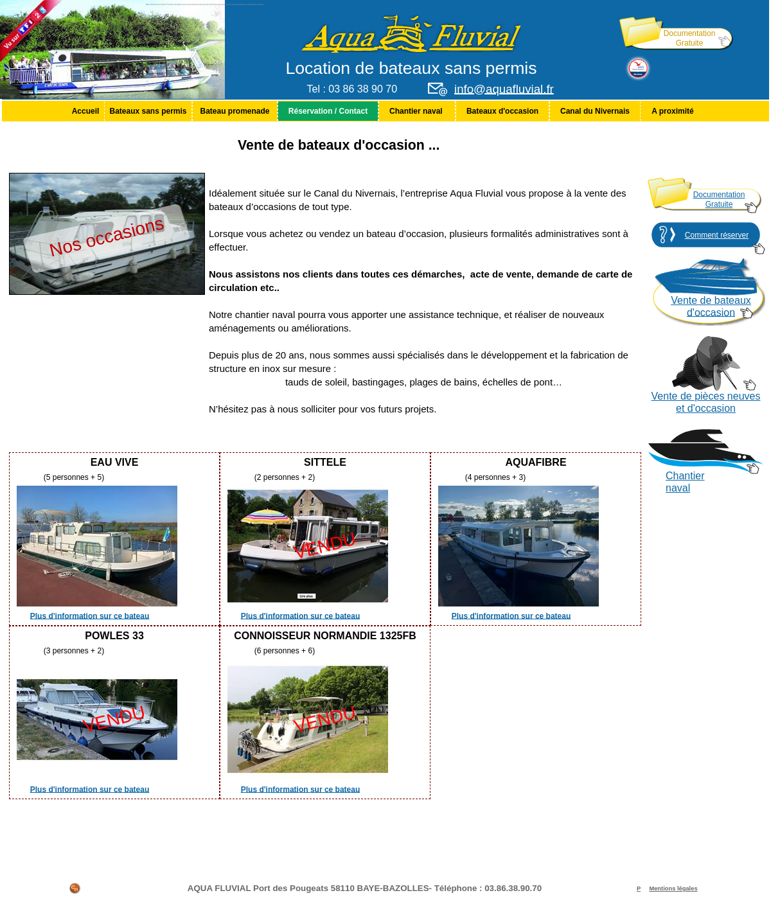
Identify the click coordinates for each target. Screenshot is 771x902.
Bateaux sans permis (147, 111)
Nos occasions (107, 236)
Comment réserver (717, 235)
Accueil (86, 111)
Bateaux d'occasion (502, 111)
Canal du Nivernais (595, 111)
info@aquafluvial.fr (504, 89)
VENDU (325, 546)
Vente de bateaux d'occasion (711, 306)
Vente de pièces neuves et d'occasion (706, 402)
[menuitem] (85, 111)
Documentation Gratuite (690, 38)
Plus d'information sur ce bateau (90, 615)
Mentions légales (673, 888)
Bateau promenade (234, 111)
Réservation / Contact (328, 111)
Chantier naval (417, 111)
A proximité (672, 111)
